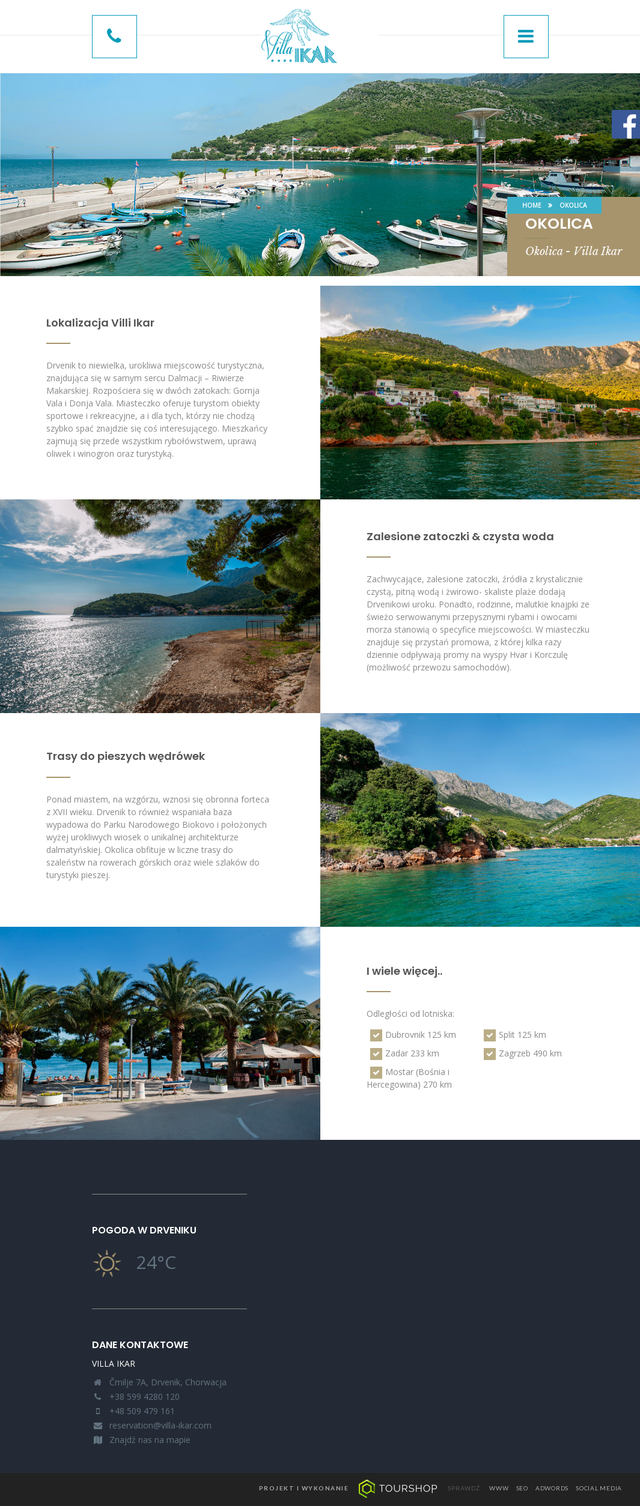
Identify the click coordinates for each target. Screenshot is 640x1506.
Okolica (573, 205)
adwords (551, 1488)
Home (531, 205)
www (498, 1488)
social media (599, 1488)
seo (522, 1488)
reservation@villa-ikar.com (160, 1425)
